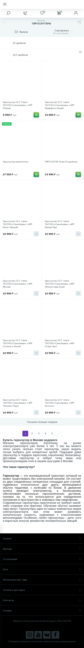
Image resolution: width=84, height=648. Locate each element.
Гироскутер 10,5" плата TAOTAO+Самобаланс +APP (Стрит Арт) (59, 343)
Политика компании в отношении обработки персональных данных (42, 641)
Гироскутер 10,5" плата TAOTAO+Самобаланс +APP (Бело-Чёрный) (17, 224)
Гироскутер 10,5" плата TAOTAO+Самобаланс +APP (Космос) (59, 403)
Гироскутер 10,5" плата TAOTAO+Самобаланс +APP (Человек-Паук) (17, 403)
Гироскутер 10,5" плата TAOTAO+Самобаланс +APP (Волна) (17, 284)
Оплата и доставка (42, 589)
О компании (42, 559)
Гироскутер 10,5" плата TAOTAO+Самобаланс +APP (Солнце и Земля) (17, 343)
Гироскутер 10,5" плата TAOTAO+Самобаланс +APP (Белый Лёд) (59, 224)
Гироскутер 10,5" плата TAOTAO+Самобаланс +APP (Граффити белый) (59, 105)
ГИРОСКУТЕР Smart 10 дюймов (61, 161)
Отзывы (42, 610)
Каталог (42, 538)
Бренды (42, 548)
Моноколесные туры (42, 579)
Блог (42, 569)
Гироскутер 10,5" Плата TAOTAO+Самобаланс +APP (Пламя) (17, 105)
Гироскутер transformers (15, 161)
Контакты (42, 600)
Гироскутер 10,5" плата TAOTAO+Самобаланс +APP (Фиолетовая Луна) (59, 284)
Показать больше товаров (42, 421)
